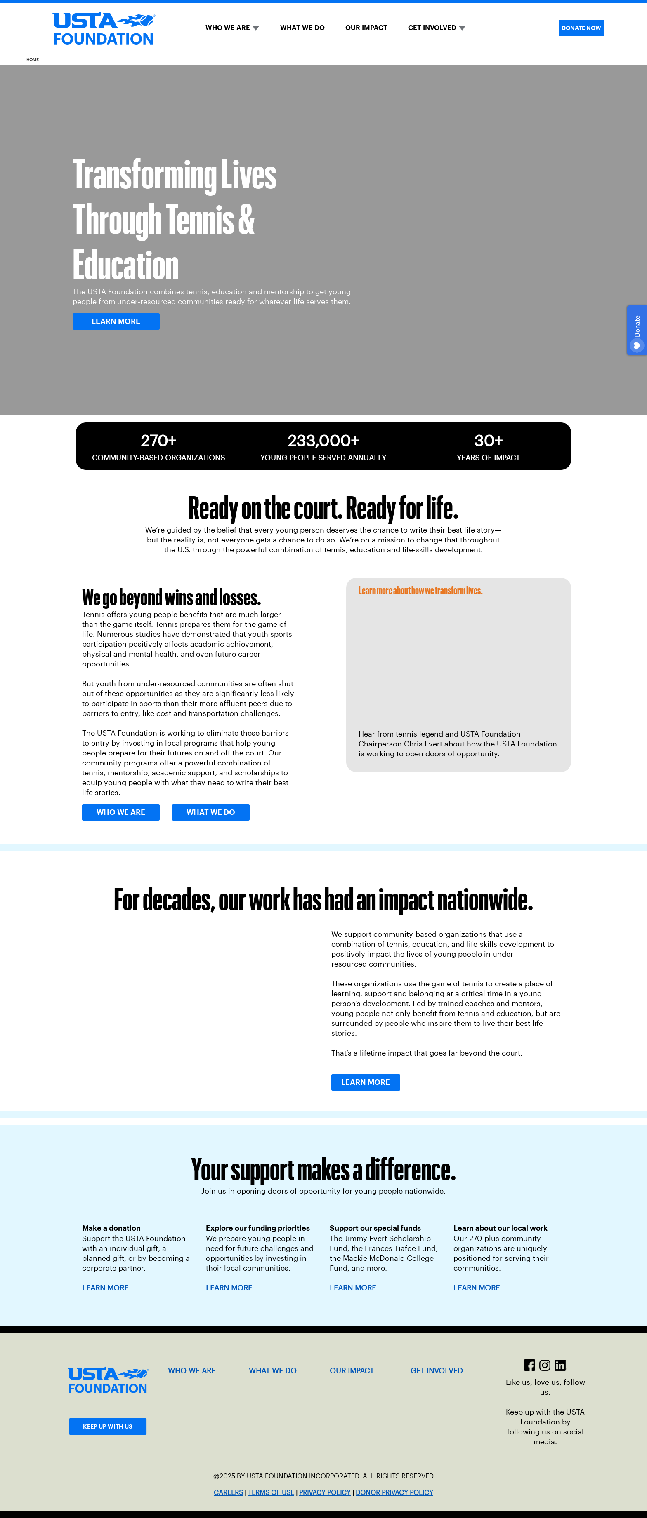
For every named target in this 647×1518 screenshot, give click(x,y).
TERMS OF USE (271, 1492)
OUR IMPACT (366, 28)
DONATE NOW (581, 28)
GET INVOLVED (432, 28)
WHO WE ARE (227, 28)
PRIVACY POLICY (325, 1492)
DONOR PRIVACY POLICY (394, 1492)
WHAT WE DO (302, 28)
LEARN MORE (229, 1288)
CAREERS (228, 1492)
